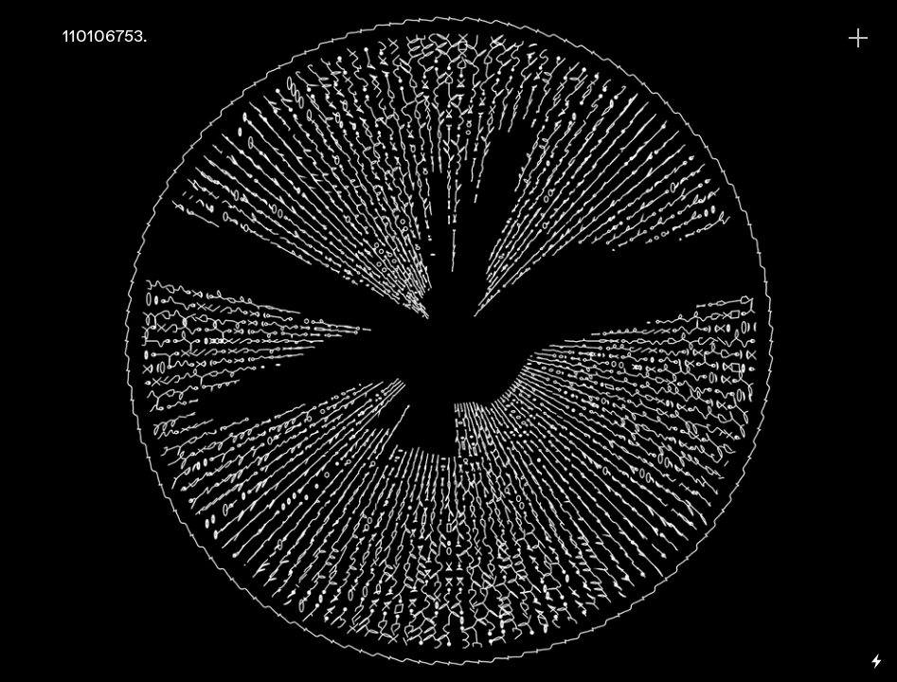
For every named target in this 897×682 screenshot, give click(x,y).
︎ (858, 38)
